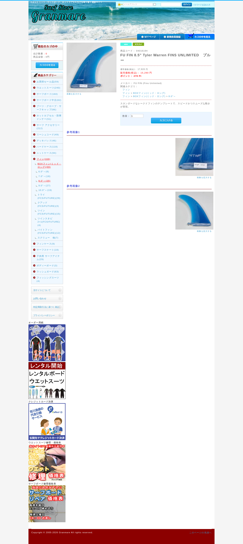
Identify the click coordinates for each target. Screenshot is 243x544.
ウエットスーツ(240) (48, 87)
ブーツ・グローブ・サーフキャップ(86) (49, 108)
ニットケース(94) (46, 153)
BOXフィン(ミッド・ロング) (149, 93)
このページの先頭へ (200, 532)
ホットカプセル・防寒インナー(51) (49, 117)
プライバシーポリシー (44, 315)
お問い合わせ (39, 298)
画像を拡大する (74, 94)
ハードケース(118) (47, 146)
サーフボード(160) (47, 94)
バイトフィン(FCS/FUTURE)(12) (49, 231)
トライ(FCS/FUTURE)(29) (49, 196)
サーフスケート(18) (48, 249)
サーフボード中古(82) (49, 100)
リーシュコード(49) (48, 134)
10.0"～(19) (45, 190)
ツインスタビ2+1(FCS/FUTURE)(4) (49, 221)
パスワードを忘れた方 (201, 5)
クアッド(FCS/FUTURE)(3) (48, 204)
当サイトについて (41, 290)
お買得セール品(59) (48, 81)
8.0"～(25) (44, 181)
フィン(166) (43, 159)
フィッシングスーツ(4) (48, 279)
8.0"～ (172, 96)
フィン (126, 89)
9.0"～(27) (44, 185)
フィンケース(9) (46, 243)
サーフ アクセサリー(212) (48, 126)
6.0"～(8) (44, 171)
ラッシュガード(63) (48, 271)
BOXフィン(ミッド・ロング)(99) (49, 165)
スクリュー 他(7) (48, 237)
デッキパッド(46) (46, 140)
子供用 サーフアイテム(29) (48, 257)
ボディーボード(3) (47, 265)
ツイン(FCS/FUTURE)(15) (49, 212)
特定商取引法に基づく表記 (46, 307)
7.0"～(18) (44, 176)
